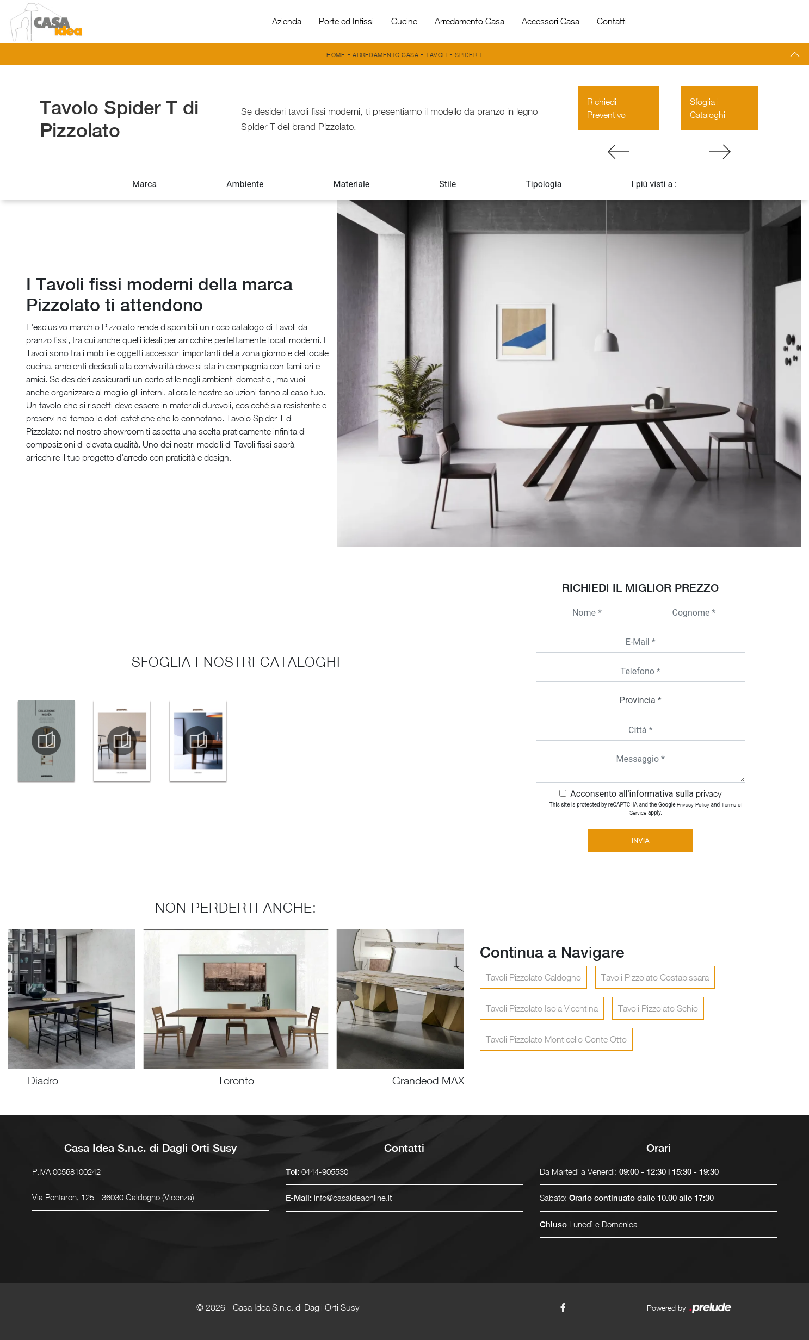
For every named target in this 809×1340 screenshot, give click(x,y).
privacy (708, 793)
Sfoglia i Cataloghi (707, 108)
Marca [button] (144, 184)
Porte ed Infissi (346, 21)
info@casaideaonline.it (353, 1197)
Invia (641, 840)
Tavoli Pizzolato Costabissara (655, 977)
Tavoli (436, 54)
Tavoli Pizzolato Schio (658, 1008)
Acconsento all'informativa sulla (645, 794)
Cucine (404, 21)
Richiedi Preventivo (606, 108)
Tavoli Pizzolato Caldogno (533, 977)
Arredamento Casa (469, 21)
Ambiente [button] (244, 184)
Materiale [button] (351, 184)
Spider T (469, 54)
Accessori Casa (550, 21)
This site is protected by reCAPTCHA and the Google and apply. (646, 808)
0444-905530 (324, 1171)
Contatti (612, 21)
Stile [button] (447, 184)
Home (335, 54)
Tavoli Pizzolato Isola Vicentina (542, 1008)
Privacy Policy (693, 804)
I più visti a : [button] (654, 184)
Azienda (286, 21)
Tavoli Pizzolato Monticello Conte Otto (556, 1039)
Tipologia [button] (543, 184)
